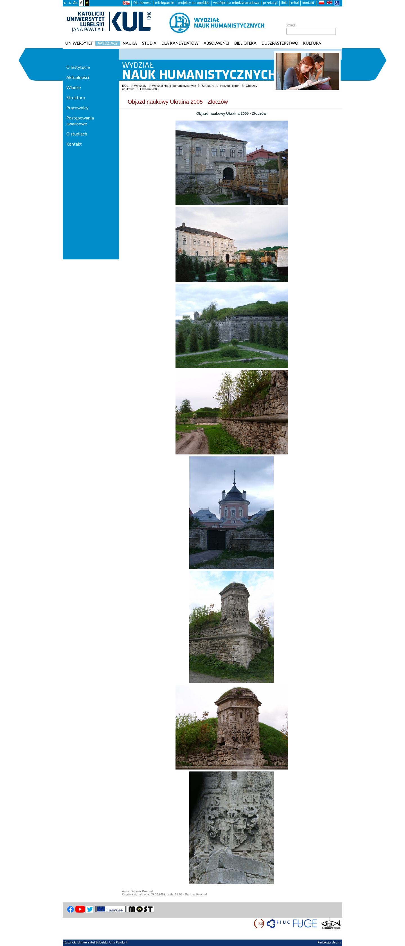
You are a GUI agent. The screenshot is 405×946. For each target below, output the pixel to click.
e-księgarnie (164, 3)
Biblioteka (245, 43)
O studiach (76, 134)
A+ (75, 3)
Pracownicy (77, 108)
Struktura (208, 85)
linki (284, 3)
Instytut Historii (230, 85)
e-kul (295, 3)
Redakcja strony (329, 942)
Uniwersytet (79, 43)
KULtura (312, 43)
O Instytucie (78, 67)
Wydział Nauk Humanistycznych (174, 85)
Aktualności (77, 77)
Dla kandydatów (180, 43)
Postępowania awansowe (80, 121)
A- (65, 3)
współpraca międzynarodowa (236, 3)
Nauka (130, 43)
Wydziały (108, 43)
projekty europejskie (194, 3)
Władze (73, 87)
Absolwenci (216, 43)
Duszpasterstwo (280, 43)
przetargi (270, 3)
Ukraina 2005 (149, 89)
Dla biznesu (142, 3)
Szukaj (291, 25)
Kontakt (74, 144)
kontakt (308, 3)
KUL (125, 85)
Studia (149, 43)
